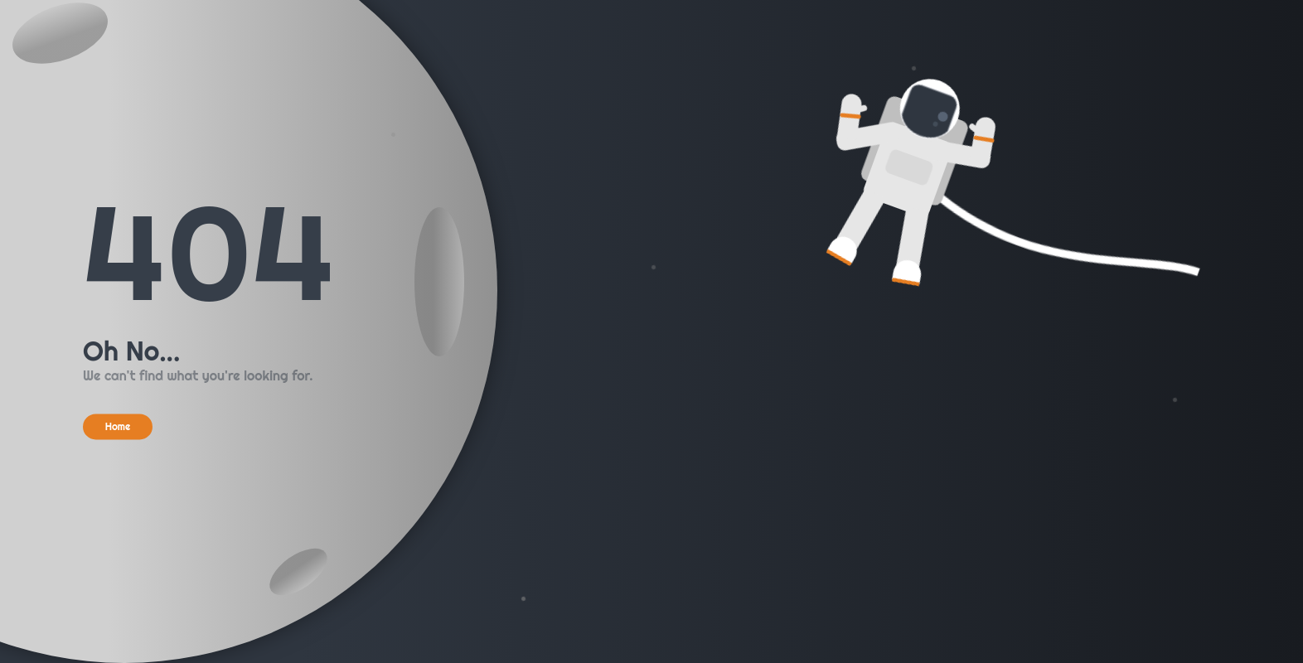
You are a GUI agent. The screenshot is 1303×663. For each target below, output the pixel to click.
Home (118, 426)
